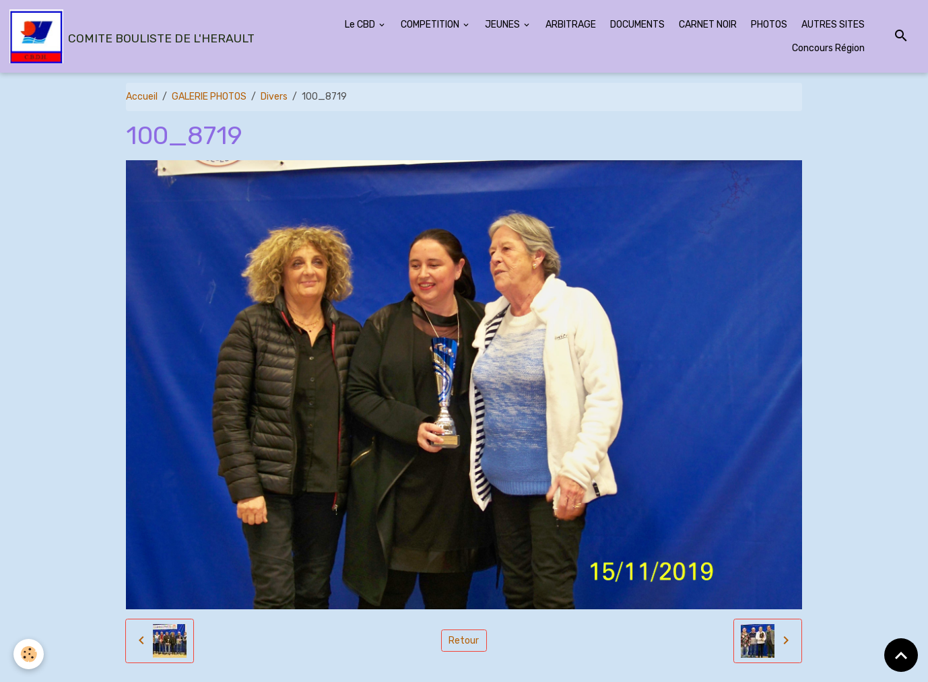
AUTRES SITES (833, 24)
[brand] (130, 36)
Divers (274, 96)
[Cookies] (28, 654)
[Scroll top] (901, 655)
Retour (464, 640)
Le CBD (361, 24)
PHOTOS (769, 24)
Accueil (142, 96)
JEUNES (503, 24)
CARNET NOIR (708, 24)
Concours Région (828, 48)
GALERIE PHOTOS (209, 96)
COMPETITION (431, 24)
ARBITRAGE (570, 24)
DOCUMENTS (637, 24)
